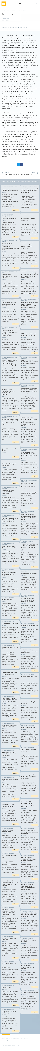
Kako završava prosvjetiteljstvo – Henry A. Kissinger (9, 276)
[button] (20, 3)
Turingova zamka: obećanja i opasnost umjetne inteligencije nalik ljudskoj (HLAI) (8, 912)
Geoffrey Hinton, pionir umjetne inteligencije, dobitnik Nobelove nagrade (9, 392)
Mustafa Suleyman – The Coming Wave (10, 648)
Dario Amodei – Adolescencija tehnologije (10, 189)
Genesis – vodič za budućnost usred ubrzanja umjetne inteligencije (29, 361)
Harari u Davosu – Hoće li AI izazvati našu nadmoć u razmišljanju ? (29, 190)
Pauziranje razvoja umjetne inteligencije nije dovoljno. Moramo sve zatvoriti (10, 883)
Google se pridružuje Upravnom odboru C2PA (9, 547)
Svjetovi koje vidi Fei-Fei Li (10, 623)
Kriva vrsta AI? (6, 987)
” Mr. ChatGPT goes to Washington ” (28, 750)
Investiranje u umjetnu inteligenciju (9, 1012)
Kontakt (21, 1041)
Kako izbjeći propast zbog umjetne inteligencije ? (10, 726)
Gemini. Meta (11, 27)
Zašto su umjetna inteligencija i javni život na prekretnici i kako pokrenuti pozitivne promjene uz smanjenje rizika (29, 421)
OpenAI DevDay (6, 599)
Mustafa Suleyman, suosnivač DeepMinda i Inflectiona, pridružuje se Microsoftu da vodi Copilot (29, 455)
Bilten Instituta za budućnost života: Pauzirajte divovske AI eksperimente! (28, 887)
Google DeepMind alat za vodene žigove (29, 651)
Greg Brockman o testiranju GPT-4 (7, 830)
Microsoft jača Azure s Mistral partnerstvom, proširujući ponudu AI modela (28, 485)
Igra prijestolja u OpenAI (29, 573)
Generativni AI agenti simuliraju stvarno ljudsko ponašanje (29, 832)
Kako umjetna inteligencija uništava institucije (28, 218)
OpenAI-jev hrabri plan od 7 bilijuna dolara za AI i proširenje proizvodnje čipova (29, 546)
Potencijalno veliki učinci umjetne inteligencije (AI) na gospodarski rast (29, 914)
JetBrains (24, 27)
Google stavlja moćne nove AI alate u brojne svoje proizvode (28, 776)
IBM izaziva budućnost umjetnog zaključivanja (28, 334)
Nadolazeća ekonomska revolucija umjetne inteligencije (9, 574)
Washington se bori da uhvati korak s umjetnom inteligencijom (10, 753)
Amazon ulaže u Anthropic (29, 625)
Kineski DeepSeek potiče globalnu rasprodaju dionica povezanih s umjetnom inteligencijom (10, 362)
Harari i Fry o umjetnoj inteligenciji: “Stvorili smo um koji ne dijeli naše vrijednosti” (29, 275)
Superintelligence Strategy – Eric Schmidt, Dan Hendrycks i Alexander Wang (10, 333)
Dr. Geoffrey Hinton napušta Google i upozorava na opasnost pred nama (29, 804)
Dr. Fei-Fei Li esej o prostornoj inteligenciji (9, 217)
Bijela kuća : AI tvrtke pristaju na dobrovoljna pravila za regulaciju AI (9, 699)
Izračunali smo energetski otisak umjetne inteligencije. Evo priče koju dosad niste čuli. (29, 305)
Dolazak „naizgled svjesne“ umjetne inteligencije (27, 246)
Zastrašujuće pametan (28, 727)
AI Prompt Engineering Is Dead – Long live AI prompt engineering (10, 519)
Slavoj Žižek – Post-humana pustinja (8, 805)
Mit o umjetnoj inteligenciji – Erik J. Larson (27, 967)
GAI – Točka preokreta (9, 963)
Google (18, 27)
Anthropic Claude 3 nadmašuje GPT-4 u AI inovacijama (9, 491)
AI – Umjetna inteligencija (29, 992)
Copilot (4, 27)
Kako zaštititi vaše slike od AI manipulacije (9, 673)
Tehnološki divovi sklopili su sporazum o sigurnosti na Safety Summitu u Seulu (10, 422)
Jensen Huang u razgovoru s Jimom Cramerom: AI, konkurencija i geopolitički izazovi (10, 247)
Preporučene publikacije (9, 1041)
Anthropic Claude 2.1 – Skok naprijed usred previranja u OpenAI (28, 600)
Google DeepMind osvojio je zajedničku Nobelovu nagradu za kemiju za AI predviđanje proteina (29, 390)
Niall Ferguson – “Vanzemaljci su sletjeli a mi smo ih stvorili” (29, 859)
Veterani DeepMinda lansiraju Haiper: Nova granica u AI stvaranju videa (28, 517)
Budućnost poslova (12, 1038)
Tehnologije (24, 1038)
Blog (2, 1038)
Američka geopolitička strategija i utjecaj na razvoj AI (9, 304)
